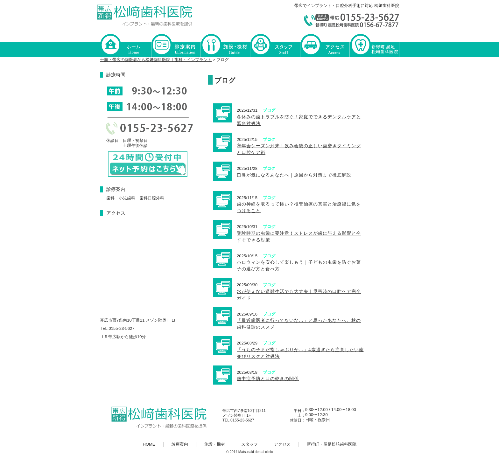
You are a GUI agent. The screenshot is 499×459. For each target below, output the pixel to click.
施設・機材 (225, 45)
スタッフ (275, 45)
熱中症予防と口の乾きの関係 (268, 378)
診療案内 (175, 45)
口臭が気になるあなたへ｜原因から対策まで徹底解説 (294, 174)
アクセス (324, 45)
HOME (125, 45)
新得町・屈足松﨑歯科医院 (374, 45)
